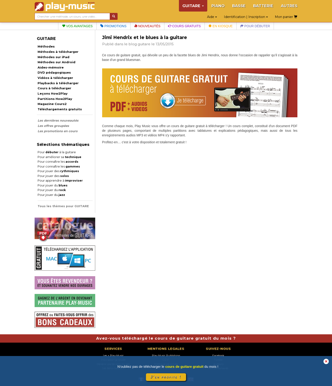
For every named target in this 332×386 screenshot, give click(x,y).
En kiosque (220, 26)
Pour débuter (255, 26)
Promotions (113, 26)
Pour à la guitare (57, 152)
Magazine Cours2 (52, 104)
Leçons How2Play (53, 93)
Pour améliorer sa (59, 157)
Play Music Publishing (166, 355)
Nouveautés (147, 26)
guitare (144, 44)
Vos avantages (77, 26)
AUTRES (289, 5)
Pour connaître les (58, 161)
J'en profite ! (166, 377)
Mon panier (286, 17)
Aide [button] (212, 17)
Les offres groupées (53, 126)
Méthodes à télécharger (58, 52)
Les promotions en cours (57, 131)
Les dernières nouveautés (58, 120)
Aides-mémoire (51, 67)
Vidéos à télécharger (55, 78)
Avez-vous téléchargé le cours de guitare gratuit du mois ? (166, 338)
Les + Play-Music (113, 355)
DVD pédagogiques (54, 72)
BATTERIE (263, 5)
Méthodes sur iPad (53, 57)
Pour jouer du (53, 185)
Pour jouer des (58, 171)
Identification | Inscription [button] (246, 17)
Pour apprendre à (60, 180)
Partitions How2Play (55, 99)
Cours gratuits (184, 26)
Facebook (218, 355)
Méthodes (46, 46)
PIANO (218, 5)
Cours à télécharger (54, 88)
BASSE (239, 5)
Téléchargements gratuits (60, 109)
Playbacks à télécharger (58, 83)
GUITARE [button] (193, 5)
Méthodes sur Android (56, 62)
